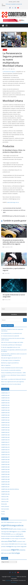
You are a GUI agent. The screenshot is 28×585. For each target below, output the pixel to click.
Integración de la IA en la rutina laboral (11, 384)
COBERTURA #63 (5, 422)
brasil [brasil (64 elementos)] (11, 529)
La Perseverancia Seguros (9, 71)
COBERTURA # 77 (5, 393)
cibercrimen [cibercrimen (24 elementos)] (24, 529)
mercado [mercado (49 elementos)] (11, 544)
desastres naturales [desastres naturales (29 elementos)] (5, 536)
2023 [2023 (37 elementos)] (5, 522)
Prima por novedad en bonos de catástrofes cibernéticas (14, 4)
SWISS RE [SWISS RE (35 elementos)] (6, 553)
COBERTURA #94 (5, 494)
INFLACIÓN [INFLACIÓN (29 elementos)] (22, 538)
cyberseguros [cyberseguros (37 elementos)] (19, 534)
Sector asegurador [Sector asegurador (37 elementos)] (22, 546)
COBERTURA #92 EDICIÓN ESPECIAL (10, 489)
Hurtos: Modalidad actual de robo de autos (12, 367)
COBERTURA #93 (5, 491)
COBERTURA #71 (5, 442)
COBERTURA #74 (5, 447)
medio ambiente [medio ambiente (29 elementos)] (5, 544)
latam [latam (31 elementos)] (24, 541)
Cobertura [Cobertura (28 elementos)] (19, 531)
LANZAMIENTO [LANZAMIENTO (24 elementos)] (19, 541)
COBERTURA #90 (5, 484)
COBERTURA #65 (5, 427)
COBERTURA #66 (5, 430)
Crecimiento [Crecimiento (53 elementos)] (7, 534)
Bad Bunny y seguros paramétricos (10, 363)
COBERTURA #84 (5, 469)
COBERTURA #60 (5, 415)
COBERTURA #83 (5, 467)
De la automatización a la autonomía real (11, 333)
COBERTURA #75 (5, 449)
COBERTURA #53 (5, 398)
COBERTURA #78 (5, 454)
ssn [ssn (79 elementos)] (2, 553)
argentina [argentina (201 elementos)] (6, 525)
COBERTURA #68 (5, 435)
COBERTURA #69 (5, 437)
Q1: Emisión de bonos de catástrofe (10, 336)
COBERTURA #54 (5, 400)
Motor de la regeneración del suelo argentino (12, 381)
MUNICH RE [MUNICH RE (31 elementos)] (17, 544)
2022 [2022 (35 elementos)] (2, 522)
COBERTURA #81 (5, 462)
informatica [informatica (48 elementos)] (4, 541)
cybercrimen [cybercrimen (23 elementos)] (13, 534)
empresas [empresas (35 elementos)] (12, 536)
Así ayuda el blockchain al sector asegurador (14, 296)
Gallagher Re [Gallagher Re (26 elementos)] (17, 538)
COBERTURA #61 (5, 417)
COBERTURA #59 (5, 412)
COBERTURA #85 (5, 472)
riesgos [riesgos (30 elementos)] (15, 546)
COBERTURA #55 (5, 402)
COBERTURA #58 (5, 410)
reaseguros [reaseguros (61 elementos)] (9, 546)
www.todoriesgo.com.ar (13, 202)
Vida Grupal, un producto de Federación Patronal (13, 379)
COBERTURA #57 (5, 407)
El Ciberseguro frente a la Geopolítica (10, 360)
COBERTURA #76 (5, 452)
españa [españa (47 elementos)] (17, 536)
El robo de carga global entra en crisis (10, 347)
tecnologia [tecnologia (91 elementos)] (16, 553)
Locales (4, 49)
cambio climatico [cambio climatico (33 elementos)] (17, 529)
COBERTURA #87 (5, 477)
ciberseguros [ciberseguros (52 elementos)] (13, 531)
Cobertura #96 (4, 499)
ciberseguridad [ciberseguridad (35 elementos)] (5, 531)
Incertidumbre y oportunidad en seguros (14, 269)
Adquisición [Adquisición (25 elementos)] (16, 522)
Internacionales (5, 509)
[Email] (14, 309)
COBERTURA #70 (5, 440)
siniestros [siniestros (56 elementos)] (22, 550)
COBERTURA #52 (5, 395)
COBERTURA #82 (5, 464)
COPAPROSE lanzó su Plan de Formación (14, 216)
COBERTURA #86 (5, 474)
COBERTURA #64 (5, 425)
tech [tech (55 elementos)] (10, 553)
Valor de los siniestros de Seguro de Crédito (12, 342)
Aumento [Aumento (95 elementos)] (5, 529)
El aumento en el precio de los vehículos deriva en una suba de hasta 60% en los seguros (14, 242)
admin (13, 69)
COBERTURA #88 (5, 479)
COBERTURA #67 (5, 432)
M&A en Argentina (5, 365)
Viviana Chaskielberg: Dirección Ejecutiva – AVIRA (13, 372)
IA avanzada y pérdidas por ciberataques (11, 345)
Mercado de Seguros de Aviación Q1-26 (11, 358)
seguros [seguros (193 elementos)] (15, 549)
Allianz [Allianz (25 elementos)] (20, 522)
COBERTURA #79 (5, 457)
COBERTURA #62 (5, 420)
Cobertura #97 (4, 501)
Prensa (3, 514)
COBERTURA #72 (5, 444)
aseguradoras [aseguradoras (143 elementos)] (17, 525)
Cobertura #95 (4, 496)
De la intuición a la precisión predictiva (11, 370)
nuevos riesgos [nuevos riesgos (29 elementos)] (23, 544)
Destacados (4, 504)
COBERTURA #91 (5, 486)
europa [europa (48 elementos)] (7, 538)
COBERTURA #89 (5, 481)
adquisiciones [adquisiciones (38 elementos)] (10, 522)
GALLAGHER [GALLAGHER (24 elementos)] (12, 538)
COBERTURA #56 (5, 405)
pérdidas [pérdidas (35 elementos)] (3, 546)
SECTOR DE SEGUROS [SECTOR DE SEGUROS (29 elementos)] (6, 550)
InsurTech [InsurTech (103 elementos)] (12, 541)
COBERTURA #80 (5, 459)
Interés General (5, 506)
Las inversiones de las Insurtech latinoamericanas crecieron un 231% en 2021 (13, 210)
